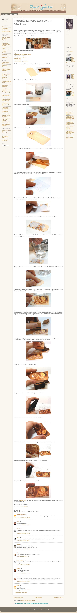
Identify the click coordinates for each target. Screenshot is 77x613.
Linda (3, 48)
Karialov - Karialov (4, 51)
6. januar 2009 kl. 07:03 (23, 524)
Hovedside (5, 14)
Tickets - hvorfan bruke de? (6, 116)
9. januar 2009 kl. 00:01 (23, 573)
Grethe (4, 52)
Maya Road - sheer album (69, 129)
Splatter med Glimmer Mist (5, 113)
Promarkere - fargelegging (5, 108)
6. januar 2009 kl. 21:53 (23, 549)
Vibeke (18, 552)
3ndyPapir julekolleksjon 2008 (69, 113)
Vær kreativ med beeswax (6, 125)
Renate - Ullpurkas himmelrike (4, 40)
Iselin (18, 521)
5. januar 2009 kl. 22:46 (23, 517)
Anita (18, 537)
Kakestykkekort (6, 83)
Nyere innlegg (18, 597)
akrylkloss (25, 61)
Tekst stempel (17, 61)
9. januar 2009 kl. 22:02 (23, 581)
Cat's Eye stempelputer (20, 57)
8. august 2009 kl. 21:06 (23, 590)
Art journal (4, 63)
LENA (18, 544)
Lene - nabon (20, 560)
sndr (41, 609)
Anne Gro (4, 57)
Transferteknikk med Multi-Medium (6, 119)
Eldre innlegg (58, 597)
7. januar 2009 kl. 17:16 (23, 556)
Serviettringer (5, 109)
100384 (71, 51)
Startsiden (38, 597)
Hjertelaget (5, 28)
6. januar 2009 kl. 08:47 (23, 533)
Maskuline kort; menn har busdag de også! (6, 92)
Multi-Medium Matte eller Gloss (22, 54)
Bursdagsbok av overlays (6, 67)
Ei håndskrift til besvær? (6, 75)
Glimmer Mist (17, 58)
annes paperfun (21, 514)
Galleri (3, 26)
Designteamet (13, 14)
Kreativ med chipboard (5, 86)
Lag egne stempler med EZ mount (6, 89)
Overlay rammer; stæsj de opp (6, 100)
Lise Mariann (5, 47)
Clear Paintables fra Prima (6, 70)
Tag (15, 53)
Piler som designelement (5, 103)
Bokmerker (4, 65)
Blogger (49, 609)
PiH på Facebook (6, 31)
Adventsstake (5, 62)
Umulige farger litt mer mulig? (5, 122)
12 (69, 49)
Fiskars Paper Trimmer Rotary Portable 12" (70, 123)
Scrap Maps (5, 139)
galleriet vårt (22, 500)
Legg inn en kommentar (21, 592)
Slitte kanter (5, 111)
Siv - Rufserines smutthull (6, 38)
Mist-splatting (5, 95)
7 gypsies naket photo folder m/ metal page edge (70, 117)
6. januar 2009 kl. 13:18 (23, 540)
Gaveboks (4, 77)
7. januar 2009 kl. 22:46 (23, 564)
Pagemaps (4, 140)
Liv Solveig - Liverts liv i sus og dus (6, 44)
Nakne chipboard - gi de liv (6, 97)
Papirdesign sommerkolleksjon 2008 (70, 132)
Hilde (18, 585)
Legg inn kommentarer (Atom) (27, 600)
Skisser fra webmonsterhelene (6, 133)
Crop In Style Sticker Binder (69, 120)
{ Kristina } (19, 528)
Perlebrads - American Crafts (70, 135)
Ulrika (18, 577)
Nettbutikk (4, 29)
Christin (4, 55)
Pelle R (18, 568)
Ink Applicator (17, 59)
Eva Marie (4, 54)
